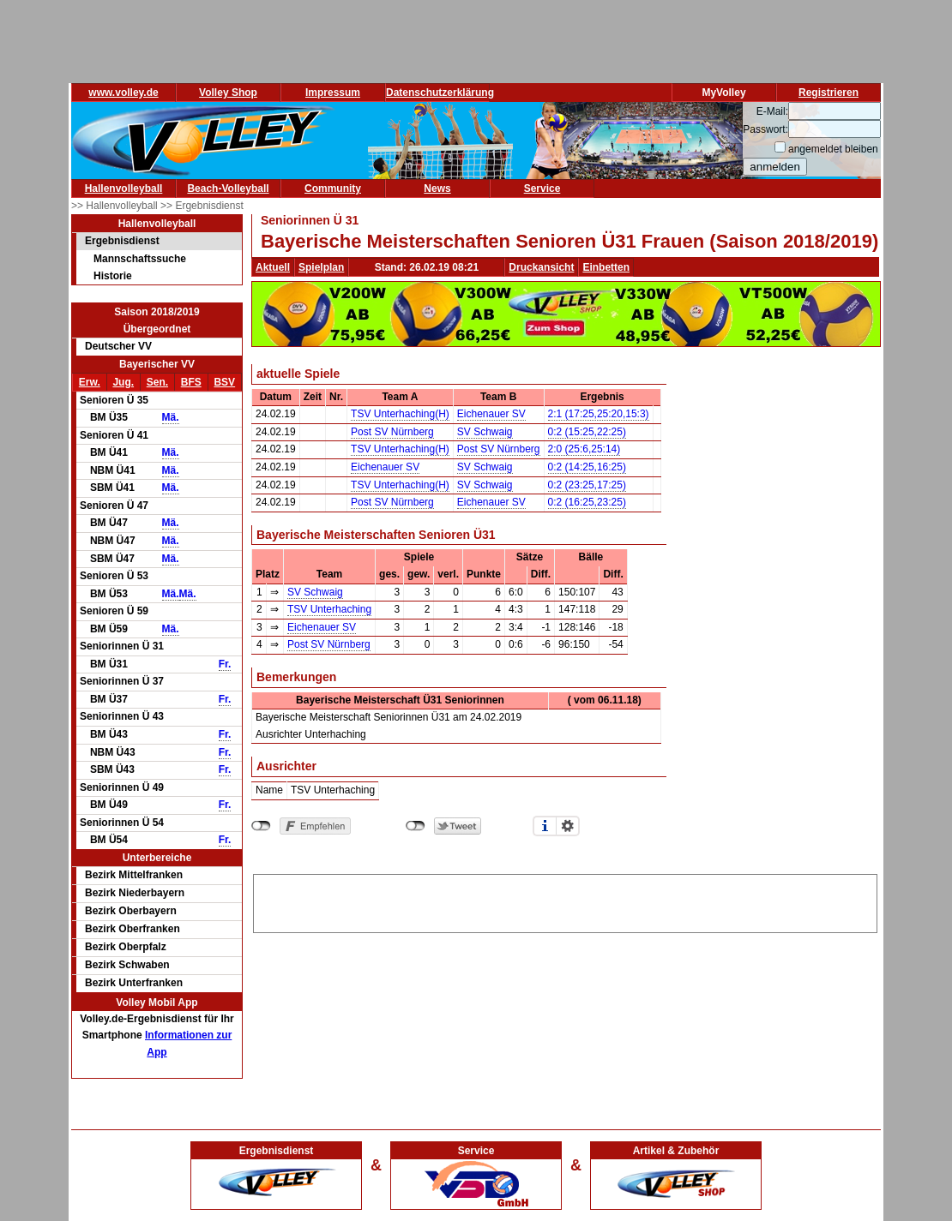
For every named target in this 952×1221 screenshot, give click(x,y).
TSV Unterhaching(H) (400, 414)
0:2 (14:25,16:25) (587, 467)
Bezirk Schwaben (127, 965)
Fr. (225, 664)
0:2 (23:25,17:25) (587, 485)
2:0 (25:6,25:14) (584, 449)
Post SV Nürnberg (392, 432)
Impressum (332, 93)
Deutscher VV (118, 346)
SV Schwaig (485, 432)
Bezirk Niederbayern (134, 893)
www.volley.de (123, 93)
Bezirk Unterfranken (134, 983)
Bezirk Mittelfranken (134, 875)
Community (332, 189)
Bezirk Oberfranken (132, 929)
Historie (112, 276)
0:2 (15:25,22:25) (587, 432)
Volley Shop (228, 93)
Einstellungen (568, 826)
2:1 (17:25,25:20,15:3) (598, 414)
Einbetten (606, 267)
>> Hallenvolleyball (115, 206)
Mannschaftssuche (139, 259)
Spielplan (321, 267)
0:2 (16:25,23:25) (587, 502)
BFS (191, 382)
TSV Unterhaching (329, 609)
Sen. (157, 382)
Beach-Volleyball (227, 189)
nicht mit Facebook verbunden (261, 826)
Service (542, 189)
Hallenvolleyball (124, 189)
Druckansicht (541, 267)
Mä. (170, 417)
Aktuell (273, 267)
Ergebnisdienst (122, 241)
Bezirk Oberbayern (131, 911)
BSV (224, 382)
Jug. (123, 382)
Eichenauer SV (491, 414)
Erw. (89, 382)
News (437, 189)
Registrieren (828, 93)
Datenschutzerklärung (440, 93)
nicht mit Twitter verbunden (415, 826)
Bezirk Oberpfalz (125, 947)
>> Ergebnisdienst (202, 206)
